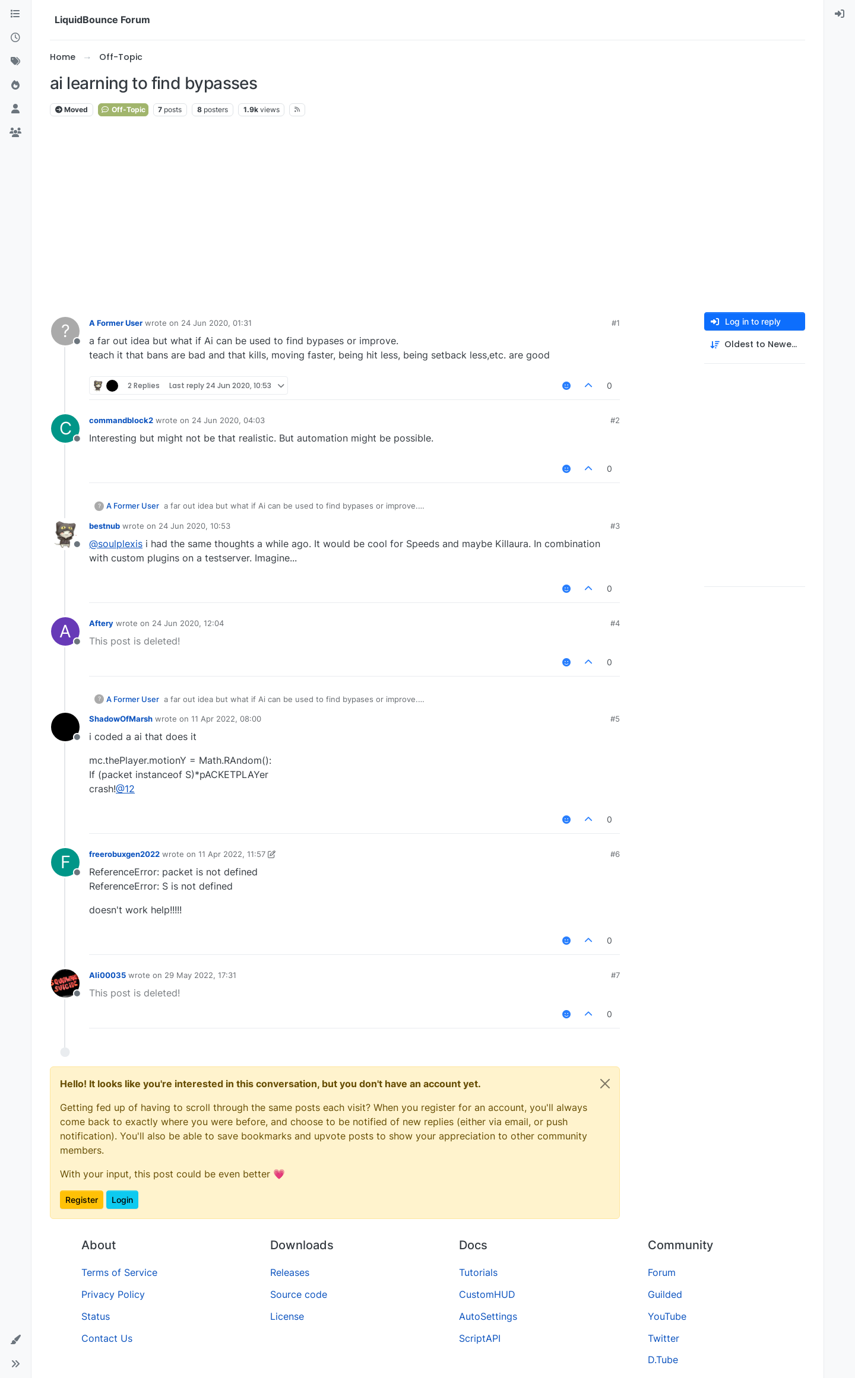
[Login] (839, 14)
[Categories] (15, 14)
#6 (615, 854)
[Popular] (15, 85)
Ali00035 (107, 975)
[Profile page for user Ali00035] (65, 983)
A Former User (115, 323)
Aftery (101, 623)
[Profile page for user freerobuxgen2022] (65, 862)
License (287, 1316)
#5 (615, 718)
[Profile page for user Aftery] (65, 631)
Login (122, 1200)
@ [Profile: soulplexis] (115, 544)
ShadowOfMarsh (121, 718)
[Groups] (15, 132)
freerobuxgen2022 (124, 854)
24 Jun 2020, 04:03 (228, 420)
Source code (298, 1294)
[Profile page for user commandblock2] (65, 428)
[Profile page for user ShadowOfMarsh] (65, 727)
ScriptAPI (480, 1338)
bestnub (104, 526)
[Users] (15, 109)
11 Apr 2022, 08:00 (226, 718)
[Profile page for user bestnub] (65, 534)
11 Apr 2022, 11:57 (231, 854)
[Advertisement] (427, 215)
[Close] (605, 1083)
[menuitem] (839, 14)
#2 (615, 420)
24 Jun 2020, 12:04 (188, 623)
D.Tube (663, 1360)
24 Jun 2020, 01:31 (216, 323)
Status (95, 1316)
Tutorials (478, 1272)
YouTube (667, 1316)
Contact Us (106, 1338)
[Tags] (15, 61)
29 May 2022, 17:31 (200, 975)
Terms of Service (119, 1272)
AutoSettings (488, 1316)
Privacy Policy (113, 1294)
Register (81, 1200)
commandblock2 (121, 420)
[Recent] (15, 37)
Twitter (663, 1338)
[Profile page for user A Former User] (65, 331)
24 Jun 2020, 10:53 (194, 526)
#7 (615, 975)
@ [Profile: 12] (125, 789)
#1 (616, 323)
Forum (662, 1272)
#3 (615, 526)
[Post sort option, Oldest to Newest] (754, 344)
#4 (615, 623)
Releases (289, 1272)
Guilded (665, 1294)
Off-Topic (123, 109)
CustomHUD (487, 1294)
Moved (71, 109)
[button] (15, 1340)
